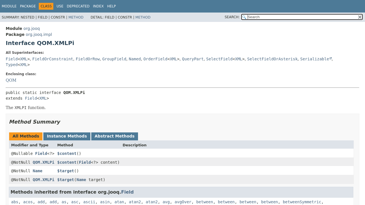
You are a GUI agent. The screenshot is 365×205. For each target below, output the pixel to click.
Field (12, 59)
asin (105, 202)
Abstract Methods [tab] (115, 136)
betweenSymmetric (302, 202)
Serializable (314, 59)
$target (65, 171)
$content (66, 153)
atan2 (135, 202)
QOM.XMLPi (43, 162)
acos (28, 202)
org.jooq (31, 28)
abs (14, 202)
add (41, 202)
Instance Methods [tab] (67, 136)
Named (135, 59)
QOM (11, 80)
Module (9, 6)
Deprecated (78, 6)
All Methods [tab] (26, 136)
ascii (89, 202)
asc (74, 202)
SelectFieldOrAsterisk (272, 59)
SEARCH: (232, 17)
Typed (12, 64)
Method (76, 17)
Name (37, 171)
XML (23, 59)
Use (59, 6)
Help (111, 6)
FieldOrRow (88, 59)
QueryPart (193, 59)
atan (119, 202)
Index (98, 6)
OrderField (155, 59)
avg (166, 202)
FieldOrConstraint (52, 59)
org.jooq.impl (39, 34)
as (64, 202)
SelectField (219, 59)
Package (28, 6)
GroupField (114, 59)
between (204, 202)
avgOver (183, 202)
